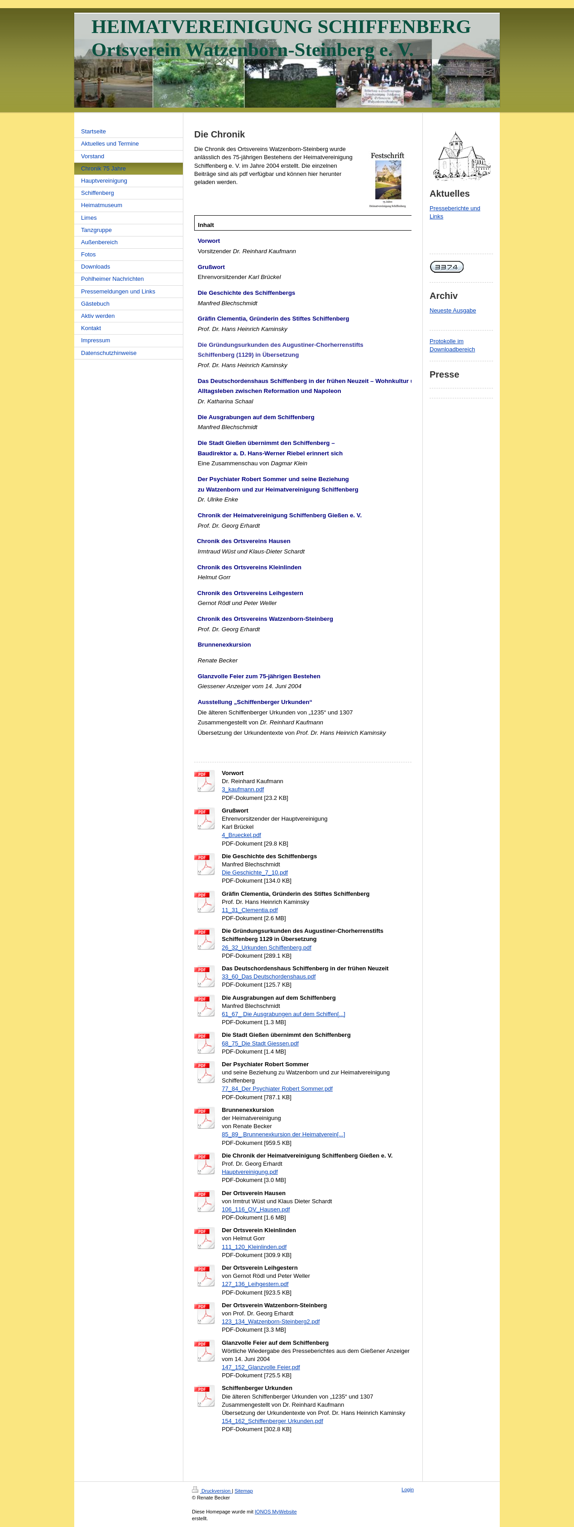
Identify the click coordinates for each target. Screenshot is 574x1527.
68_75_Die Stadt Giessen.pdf (260, 1043)
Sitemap (243, 1491)
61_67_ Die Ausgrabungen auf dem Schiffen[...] (283, 1014)
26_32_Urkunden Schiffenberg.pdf (266, 947)
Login (408, 1489)
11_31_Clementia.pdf (250, 910)
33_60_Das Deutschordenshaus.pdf (269, 976)
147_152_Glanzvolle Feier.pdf (261, 1367)
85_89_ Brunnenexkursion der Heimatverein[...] (283, 1134)
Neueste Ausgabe (453, 310)
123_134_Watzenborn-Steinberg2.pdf (271, 1321)
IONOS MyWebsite (276, 1511)
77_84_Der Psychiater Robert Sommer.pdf (277, 1088)
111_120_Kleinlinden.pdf (254, 1246)
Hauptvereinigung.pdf (250, 1171)
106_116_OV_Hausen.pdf (256, 1209)
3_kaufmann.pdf (243, 789)
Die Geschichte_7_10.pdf (255, 872)
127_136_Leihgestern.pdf (255, 1284)
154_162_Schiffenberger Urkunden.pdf (272, 1421)
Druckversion (212, 1491)
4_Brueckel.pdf (241, 835)
